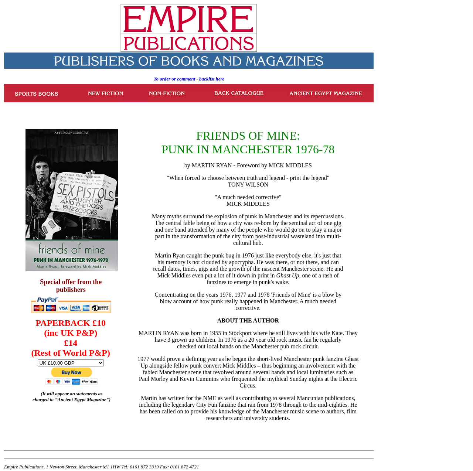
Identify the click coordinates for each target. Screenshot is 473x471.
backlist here (211, 79)
